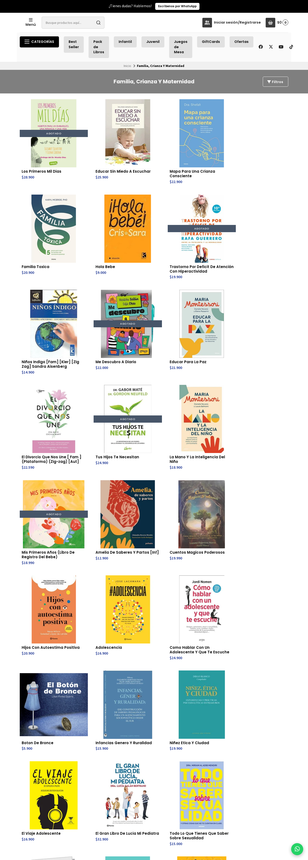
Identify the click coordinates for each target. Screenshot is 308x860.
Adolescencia (90, 397)
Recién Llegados (106, 785)
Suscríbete (258, 799)
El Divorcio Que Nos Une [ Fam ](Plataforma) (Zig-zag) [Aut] (260, 236)
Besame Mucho (256, 560)
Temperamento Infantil (256, 725)
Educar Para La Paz (205, 229)
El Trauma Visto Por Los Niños (205, 562)
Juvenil (153, 41)
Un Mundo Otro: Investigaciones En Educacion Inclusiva (205, 728)
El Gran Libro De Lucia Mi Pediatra (152, 481)
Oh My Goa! (142, 641)
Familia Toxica (200, 152)
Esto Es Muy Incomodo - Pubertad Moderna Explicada (43, 646)
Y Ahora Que (198, 641)
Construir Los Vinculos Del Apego (153, 562)
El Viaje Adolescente (96, 478)
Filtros (275, 81)
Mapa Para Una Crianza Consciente (151, 155)
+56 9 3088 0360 (184, 790)
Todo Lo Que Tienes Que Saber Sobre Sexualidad (205, 483)
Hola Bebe (251, 152)
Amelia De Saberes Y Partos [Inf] (206, 318)
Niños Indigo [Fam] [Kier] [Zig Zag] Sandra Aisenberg (95, 234)
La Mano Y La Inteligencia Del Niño (96, 318)
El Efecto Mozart (37, 560)
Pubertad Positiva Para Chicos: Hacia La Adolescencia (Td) (98, 565)
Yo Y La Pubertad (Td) (153, 723)
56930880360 (182, 795)
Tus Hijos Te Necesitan (43, 315)
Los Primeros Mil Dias (42, 152)
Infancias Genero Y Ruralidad (259, 399)
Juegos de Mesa (180, 46)
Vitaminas (32, 723)
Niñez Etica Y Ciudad (42, 478)
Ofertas (241, 41)
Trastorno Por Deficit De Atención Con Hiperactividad (42, 234)
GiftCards (211, 41)
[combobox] (110, 23)
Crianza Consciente (260, 478)
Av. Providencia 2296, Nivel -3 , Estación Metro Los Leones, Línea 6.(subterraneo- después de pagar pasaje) (194, 807)
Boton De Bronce (202, 397)
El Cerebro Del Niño (95, 723)
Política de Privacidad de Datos (147, 799)
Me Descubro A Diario (152, 229)
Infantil (125, 41)
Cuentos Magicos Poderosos (258, 318)
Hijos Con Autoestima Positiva (43, 399)
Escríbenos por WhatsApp (177, 6)
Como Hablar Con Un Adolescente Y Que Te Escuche (152, 402)
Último (170, 757)
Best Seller (74, 44)
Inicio (127, 66)
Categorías (39, 41)
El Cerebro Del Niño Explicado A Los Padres (99, 644)
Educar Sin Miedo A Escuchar (95, 155)
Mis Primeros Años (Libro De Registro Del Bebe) (152, 320)
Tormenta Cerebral (260, 641)
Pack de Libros (98, 46)
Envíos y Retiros (143, 785)
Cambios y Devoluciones (142, 791)
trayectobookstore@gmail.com (196, 785)
